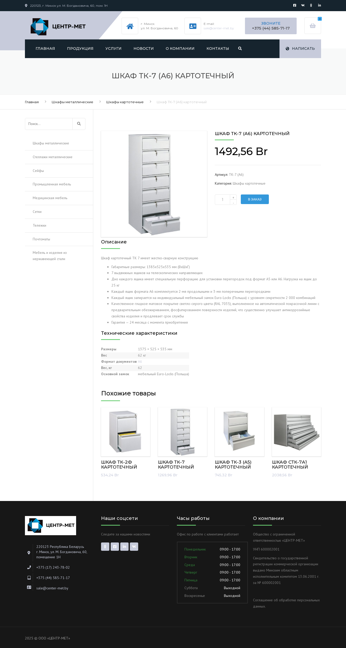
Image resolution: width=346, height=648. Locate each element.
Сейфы (38, 170)
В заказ (255, 199)
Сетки (37, 211)
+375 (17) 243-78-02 (53, 567)
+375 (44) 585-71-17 (271, 28)
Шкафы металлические (72, 102)
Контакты (218, 48)
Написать (300, 48)
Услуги (113, 48)
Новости (144, 48)
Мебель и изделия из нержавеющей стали (50, 255)
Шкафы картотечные (125, 102)
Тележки (39, 225)
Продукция (80, 48)
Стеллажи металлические (52, 157)
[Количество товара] (226, 199)
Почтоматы (41, 239)
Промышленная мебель (52, 184)
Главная (45, 48)
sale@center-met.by (219, 28)
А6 (140, 361)
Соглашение (263, 600)
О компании (180, 48)
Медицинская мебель (50, 198)
